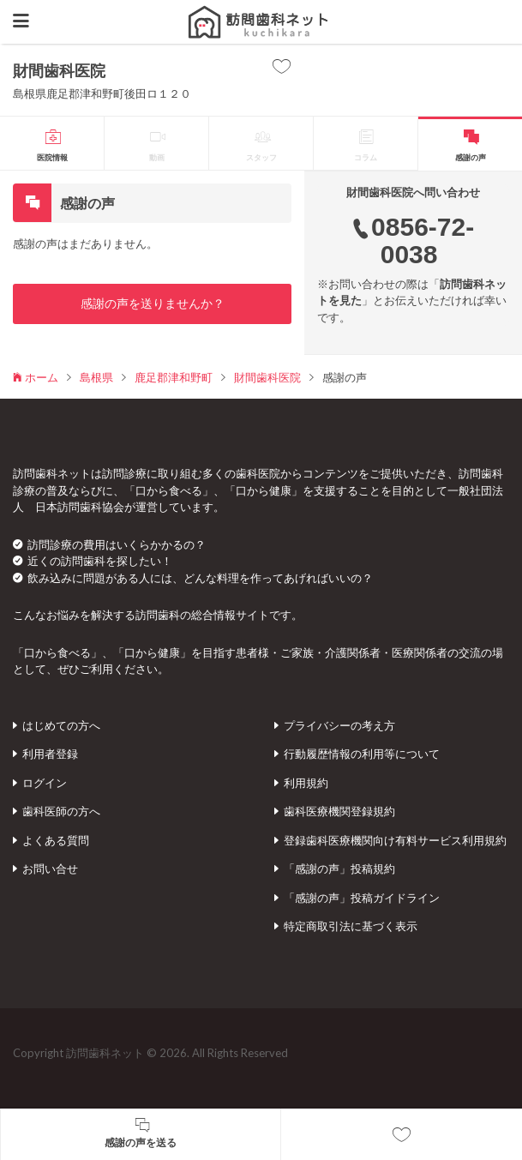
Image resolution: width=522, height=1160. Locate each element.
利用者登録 (50, 753)
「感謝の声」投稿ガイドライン (362, 898)
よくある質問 (55, 840)
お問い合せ (50, 868)
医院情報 (52, 157)
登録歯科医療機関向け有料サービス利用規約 (395, 840)
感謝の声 (470, 157)
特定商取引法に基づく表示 (350, 926)
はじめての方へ (61, 725)
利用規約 (306, 783)
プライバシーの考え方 (339, 725)
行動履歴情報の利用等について (362, 753)
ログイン (44, 783)
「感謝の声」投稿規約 (339, 868)
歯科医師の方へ (61, 811)
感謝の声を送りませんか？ (153, 303)
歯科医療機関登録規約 (339, 811)
